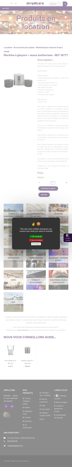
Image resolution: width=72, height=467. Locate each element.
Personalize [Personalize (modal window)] (36, 244)
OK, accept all (35, 236)
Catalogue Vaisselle (67, 239)
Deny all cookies (36, 240)
